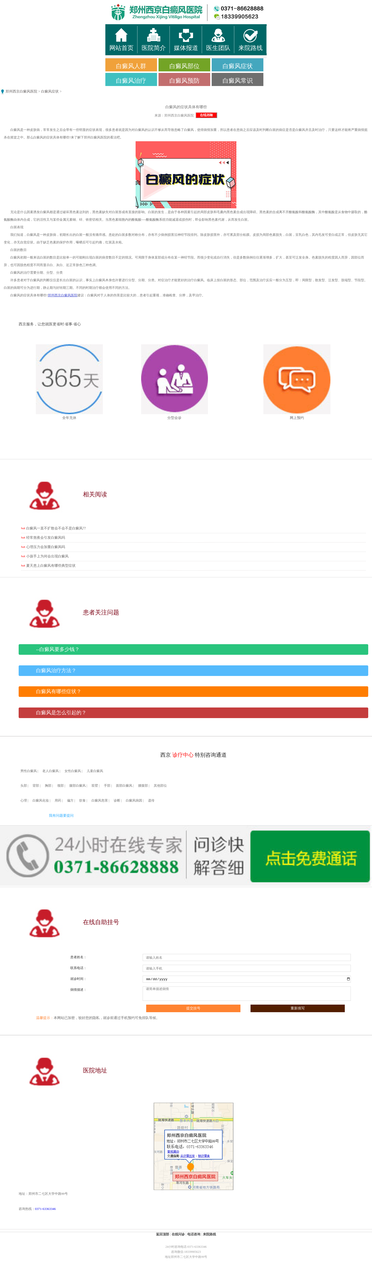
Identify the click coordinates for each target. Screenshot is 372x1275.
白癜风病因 (134, 800)
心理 (23, 800)
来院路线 (209, 1234)
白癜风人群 (131, 66)
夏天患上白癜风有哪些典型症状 (51, 566)
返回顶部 (162, 1234)
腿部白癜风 (77, 785)
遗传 (151, 800)
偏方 (70, 800)
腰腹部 (143, 785)
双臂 (94, 785)
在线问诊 (178, 1234)
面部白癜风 (124, 785)
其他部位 (160, 785)
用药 (58, 800)
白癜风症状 (238, 66)
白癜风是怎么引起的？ (61, 712)
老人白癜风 (50, 771)
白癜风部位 (184, 66)
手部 (107, 785)
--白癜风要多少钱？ (58, 649)
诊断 (117, 800)
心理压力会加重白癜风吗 (45, 547)
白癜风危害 (99, 800)
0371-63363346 (45, 1209)
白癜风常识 (238, 80)
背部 (36, 785)
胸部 (48, 785)
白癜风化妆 (41, 800)
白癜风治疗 (131, 80)
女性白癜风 (73, 771)
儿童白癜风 (95, 771)
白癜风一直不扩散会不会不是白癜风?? (56, 528)
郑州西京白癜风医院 (21, 91)
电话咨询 (193, 1234)
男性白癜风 (28, 771)
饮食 (82, 800)
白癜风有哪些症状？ (58, 691)
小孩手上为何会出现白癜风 (47, 556)
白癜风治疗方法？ (56, 670)
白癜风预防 (184, 80)
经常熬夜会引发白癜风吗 (45, 538)
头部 (23, 785)
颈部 (60, 785)
